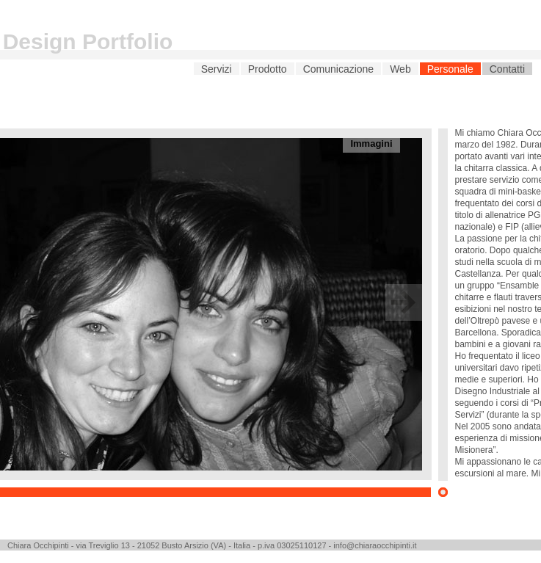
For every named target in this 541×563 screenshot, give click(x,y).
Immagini (371, 143)
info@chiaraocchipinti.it (374, 545)
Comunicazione (338, 69)
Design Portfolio (88, 41)
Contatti (507, 69)
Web (400, 69)
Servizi (216, 69)
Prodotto (267, 69)
